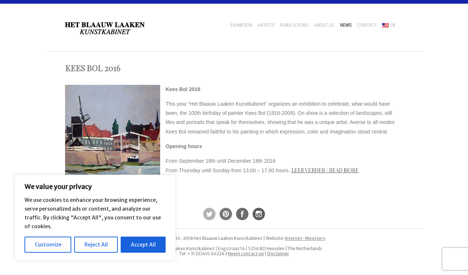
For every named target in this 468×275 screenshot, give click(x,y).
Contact (367, 25)
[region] (95, 217)
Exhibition (241, 25)
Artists (266, 25)
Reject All (96, 244)
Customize (48, 244)
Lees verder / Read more (325, 170)
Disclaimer (278, 253)
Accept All (143, 244)
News (346, 25)
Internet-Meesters (305, 238)
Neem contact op (246, 253)
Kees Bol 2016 (92, 68)
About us (324, 25)
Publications (294, 25)
